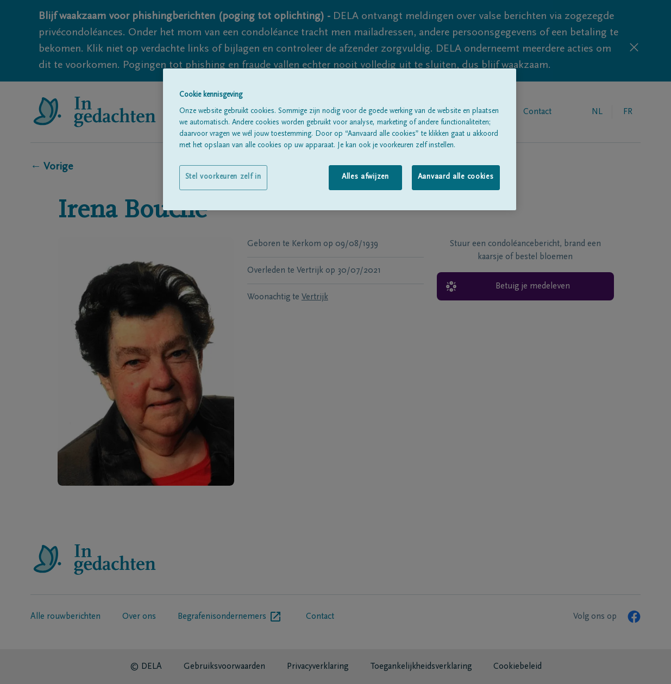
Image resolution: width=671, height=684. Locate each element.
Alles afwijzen (365, 177)
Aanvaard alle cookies (456, 177)
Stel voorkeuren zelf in (223, 177)
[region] (339, 139)
